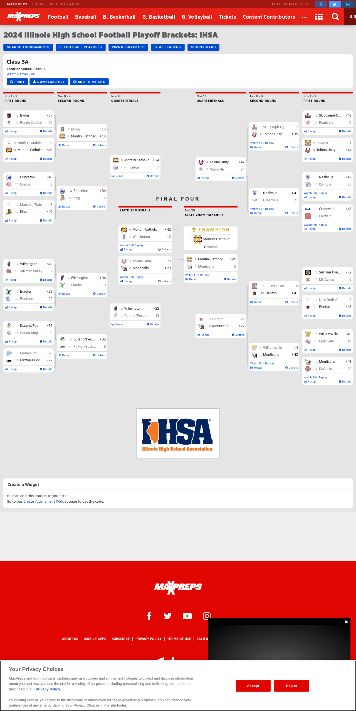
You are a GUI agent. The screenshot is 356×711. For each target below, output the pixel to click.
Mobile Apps (95, 638)
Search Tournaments (28, 47)
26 (242, 319)
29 (50, 291)
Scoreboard (203, 47)
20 (50, 122)
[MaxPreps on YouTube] (187, 615)
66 (50, 325)
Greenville (326, 208)
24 (157, 160)
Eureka (25, 291)
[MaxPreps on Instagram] (348, 4)
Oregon (25, 184)
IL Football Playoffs (81, 47)
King (23, 211)
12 (169, 236)
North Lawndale (30, 142)
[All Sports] (304, 16)
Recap (11, 131)
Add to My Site (89, 82)
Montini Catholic (30, 149)
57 (50, 115)
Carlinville (326, 341)
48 (349, 115)
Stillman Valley (31, 271)
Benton (324, 306)
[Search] (335, 16)
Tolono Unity (326, 149)
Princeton (27, 177)
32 (349, 272)
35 (349, 184)
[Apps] (319, 16)
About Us (70, 638)
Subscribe (121, 638)
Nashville (326, 177)
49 (50, 149)
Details (46, 131)
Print (17, 82)
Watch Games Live (21, 74)
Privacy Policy (148, 638)
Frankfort (326, 122)
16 (104, 198)
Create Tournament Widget (45, 501)
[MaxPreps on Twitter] (335, 4)
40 (50, 177)
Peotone (26, 298)
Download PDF (49, 82)
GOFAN (38, 4)
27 (242, 326)
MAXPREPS (17, 4)
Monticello (327, 361)
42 (50, 263)
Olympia (325, 184)
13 (104, 129)
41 (296, 193)
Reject (291, 686)
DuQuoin (325, 368)
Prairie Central (31, 122)
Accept (253, 686)
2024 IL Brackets (128, 47)
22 (50, 298)
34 (104, 190)
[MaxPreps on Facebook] (321, 4)
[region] (178, 685)
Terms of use (179, 638)
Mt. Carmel (327, 279)
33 (104, 339)
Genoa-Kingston (32, 332)
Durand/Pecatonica (35, 325)
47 (242, 162)
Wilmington (28, 263)
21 (296, 200)
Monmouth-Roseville (36, 353)
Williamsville (328, 334)
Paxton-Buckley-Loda (36, 360)
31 (349, 142)
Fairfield (325, 216)
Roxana (322, 142)
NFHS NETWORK (65, 4)
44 (349, 149)
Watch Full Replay (315, 193)
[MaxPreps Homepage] (178, 588)
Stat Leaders (168, 47)
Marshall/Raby (31, 204)
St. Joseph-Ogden (332, 115)
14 (104, 136)
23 (169, 268)
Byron (24, 115)
